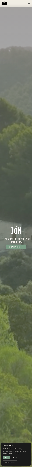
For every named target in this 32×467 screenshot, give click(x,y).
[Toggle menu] (29, 3)
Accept (6, 457)
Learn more (16, 453)
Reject (15, 457)
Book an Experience (16, 247)
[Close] (28, 445)
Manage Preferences (10, 462)
